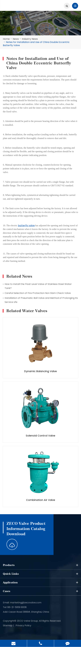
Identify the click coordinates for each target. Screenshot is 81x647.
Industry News (30, 39)
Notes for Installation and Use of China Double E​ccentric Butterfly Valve (36, 43)
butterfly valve (26, 225)
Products (40, 565)
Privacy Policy (23, 625)
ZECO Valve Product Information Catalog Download (26, 528)
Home (6, 39)
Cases (40, 591)
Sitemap (7, 625)
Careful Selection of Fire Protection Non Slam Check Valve (38, 293)
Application (40, 582)
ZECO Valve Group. (27, 621)
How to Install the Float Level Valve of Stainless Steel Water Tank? (38, 286)
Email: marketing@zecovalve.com (22, 602)
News (16, 39)
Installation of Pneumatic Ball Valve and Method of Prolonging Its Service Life (41, 300)
